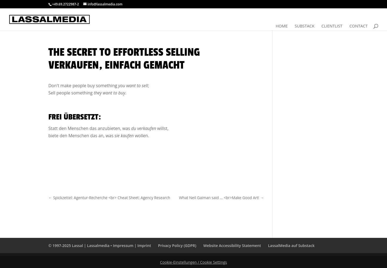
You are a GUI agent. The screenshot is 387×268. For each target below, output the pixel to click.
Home (282, 26)
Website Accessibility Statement (232, 245)
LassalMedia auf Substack (291, 245)
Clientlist (331, 26)
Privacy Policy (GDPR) (177, 245)
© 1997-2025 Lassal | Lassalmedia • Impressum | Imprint (99, 245)
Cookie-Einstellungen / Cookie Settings (193, 262)
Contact (358, 26)
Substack (304, 26)
